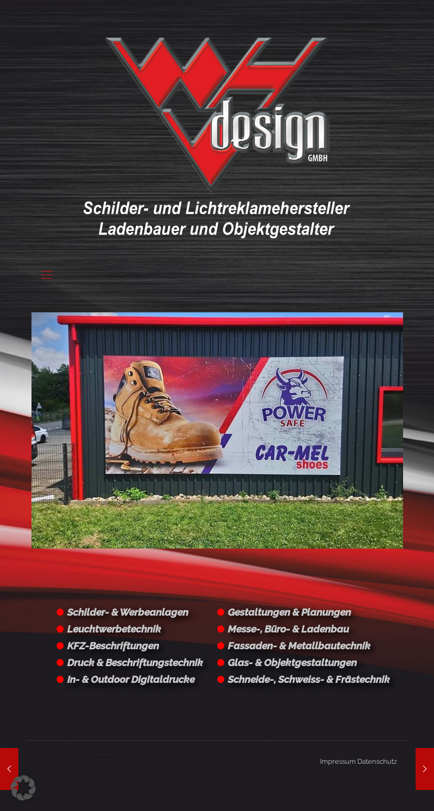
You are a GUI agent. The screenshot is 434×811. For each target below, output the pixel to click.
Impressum (338, 761)
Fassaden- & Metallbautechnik (299, 645)
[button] (23, 788)
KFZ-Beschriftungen (113, 645)
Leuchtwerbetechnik (114, 629)
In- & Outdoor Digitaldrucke (131, 679)
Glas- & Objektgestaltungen (292, 662)
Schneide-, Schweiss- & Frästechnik (309, 679)
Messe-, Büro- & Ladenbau (288, 629)
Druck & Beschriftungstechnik (135, 662)
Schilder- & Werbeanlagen (127, 612)
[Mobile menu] (47, 274)
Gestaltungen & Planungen (289, 612)
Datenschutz (377, 761)
